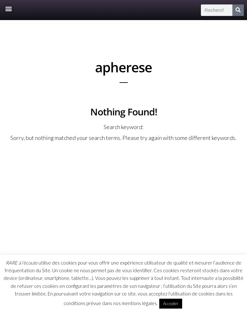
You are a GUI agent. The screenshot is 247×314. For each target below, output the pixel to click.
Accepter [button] (170, 303)
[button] (8, 8)
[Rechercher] (238, 10)
